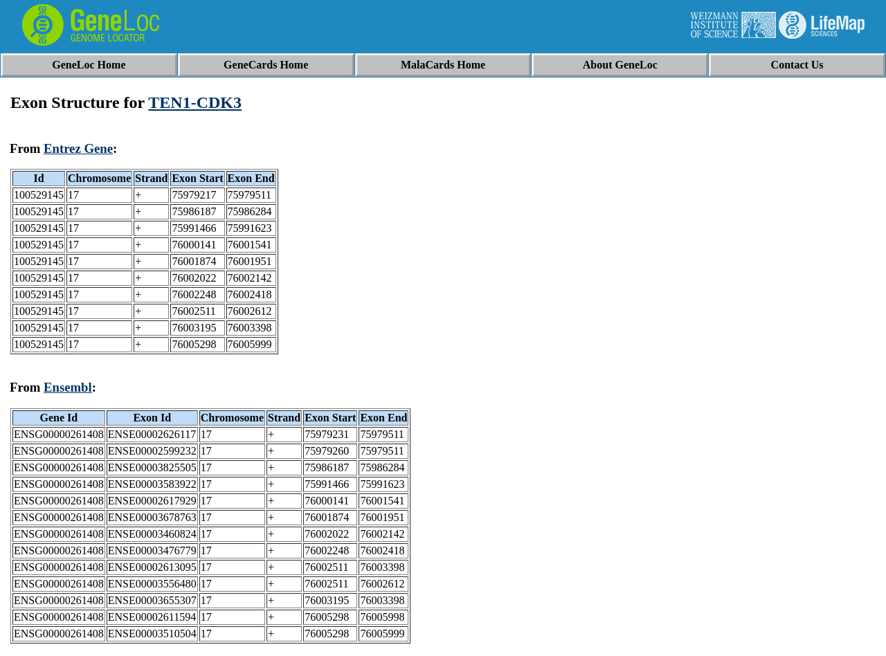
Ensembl (68, 387)
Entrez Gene (78, 148)
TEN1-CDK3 (195, 102)
